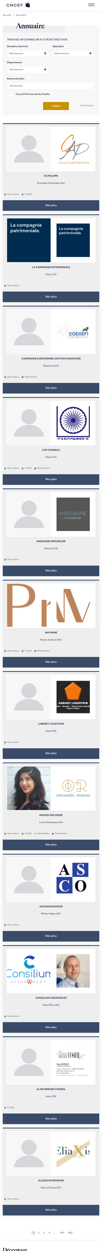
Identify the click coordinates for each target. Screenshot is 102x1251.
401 (62, 1233)
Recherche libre (15, 79)
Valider (56, 106)
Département (14, 62)
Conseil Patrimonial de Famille (32, 94)
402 (70, 1233)
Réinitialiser (87, 106)
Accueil (7, 15)
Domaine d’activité (17, 46)
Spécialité (58, 46)
